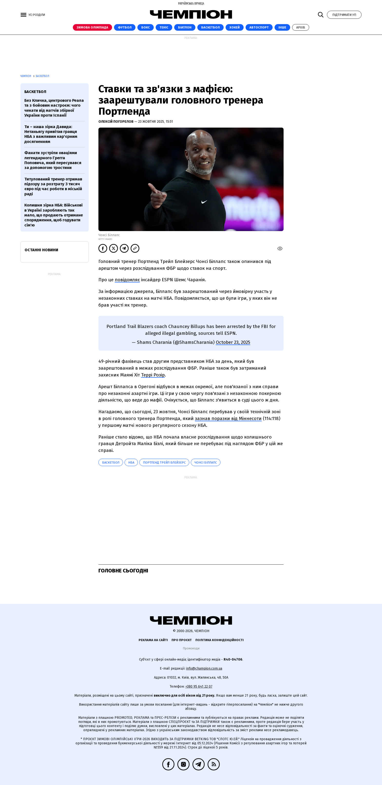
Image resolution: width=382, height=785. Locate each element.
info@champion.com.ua (204, 668)
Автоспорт (259, 27)
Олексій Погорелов (116, 122)
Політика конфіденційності (219, 640)
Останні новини (41, 250)
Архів (300, 27)
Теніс (164, 27)
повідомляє (127, 279)
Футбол (125, 27)
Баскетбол (210, 27)
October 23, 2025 (233, 342)
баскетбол (110, 462)
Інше (282, 27)
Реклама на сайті (153, 640)
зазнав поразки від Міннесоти (228, 418)
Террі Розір (153, 375)
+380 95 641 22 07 (198, 686)
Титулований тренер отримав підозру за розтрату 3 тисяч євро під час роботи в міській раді (53, 186)
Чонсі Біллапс (205, 462)
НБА (131, 462)
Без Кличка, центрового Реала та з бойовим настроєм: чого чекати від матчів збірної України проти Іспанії (54, 108)
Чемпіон (26, 76)
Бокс (145, 27)
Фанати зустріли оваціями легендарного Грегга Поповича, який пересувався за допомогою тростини (52, 160)
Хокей (234, 27)
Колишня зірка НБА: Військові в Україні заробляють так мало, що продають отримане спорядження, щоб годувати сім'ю (53, 215)
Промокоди (191, 648)
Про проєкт (182, 640)
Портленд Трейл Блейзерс (164, 462)
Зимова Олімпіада (92, 27)
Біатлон (184, 27)
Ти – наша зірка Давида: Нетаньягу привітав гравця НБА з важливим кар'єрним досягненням (50, 134)
